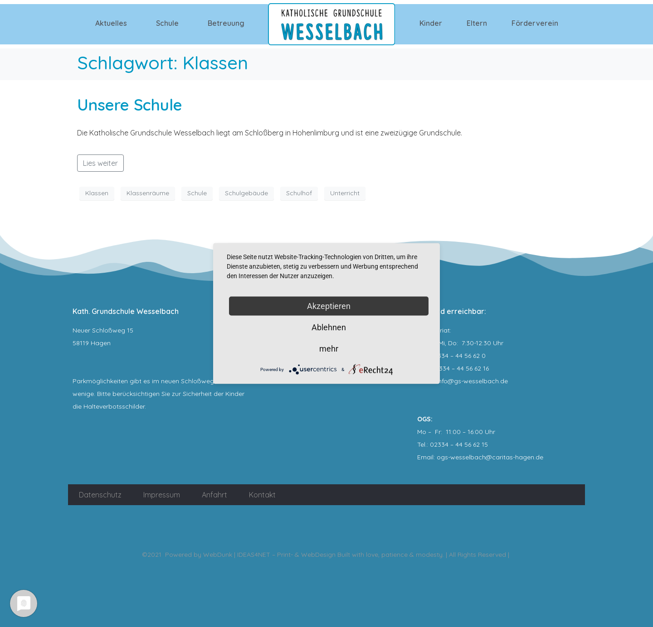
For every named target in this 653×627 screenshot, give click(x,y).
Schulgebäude (246, 193)
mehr (328, 348)
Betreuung (226, 23)
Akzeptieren (329, 306)
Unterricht (345, 193)
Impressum (161, 494)
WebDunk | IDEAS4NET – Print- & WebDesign (269, 554)
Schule (167, 23)
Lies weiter (100, 163)
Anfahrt (214, 494)
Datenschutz (100, 494)
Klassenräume (148, 193)
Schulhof (299, 193)
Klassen (96, 193)
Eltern (477, 23)
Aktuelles (111, 23)
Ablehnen (329, 327)
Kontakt (262, 494)
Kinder (430, 23)
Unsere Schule (129, 105)
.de (538, 457)
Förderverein (535, 23)
